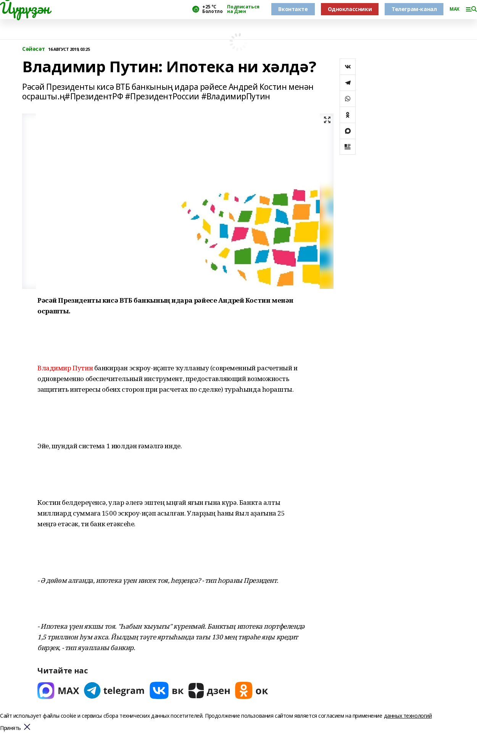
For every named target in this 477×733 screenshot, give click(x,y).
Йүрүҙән (25, 8)
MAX (454, 9)
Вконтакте (293, 9)
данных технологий (408, 715)
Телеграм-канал (414, 9)
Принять (10, 728)
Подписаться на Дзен (243, 9)
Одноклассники (350, 9)
